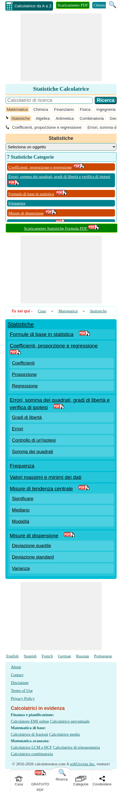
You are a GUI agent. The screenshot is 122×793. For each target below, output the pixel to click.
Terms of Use (22, 690)
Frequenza (16, 203)
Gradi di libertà (27, 417)
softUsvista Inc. (82, 764)
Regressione (25, 385)
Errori (17, 428)
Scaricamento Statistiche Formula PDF (61, 228)
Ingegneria (106, 109)
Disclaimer (20, 683)
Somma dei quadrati (32, 451)
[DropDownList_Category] (61, 147)
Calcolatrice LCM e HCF (31, 747)
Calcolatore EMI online (30, 721)
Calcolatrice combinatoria (32, 754)
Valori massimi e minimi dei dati (45, 477)
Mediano (20, 510)
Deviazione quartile (31, 545)
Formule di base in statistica (31, 194)
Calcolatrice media (64, 734)
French (47, 656)
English (12, 656)
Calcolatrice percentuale (69, 721)
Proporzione (24, 374)
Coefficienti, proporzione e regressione (47, 127)
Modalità (20, 521)
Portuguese (103, 656)
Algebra (43, 118)
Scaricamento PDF (73, 5)
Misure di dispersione (26, 213)
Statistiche (20, 118)
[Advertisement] (61, 47)
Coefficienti (23, 363)
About (16, 667)
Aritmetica (65, 118)
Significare (22, 498)
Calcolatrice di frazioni (29, 734)
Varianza (21, 568)
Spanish (30, 656)
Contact (17, 675)
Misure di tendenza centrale (41, 488)
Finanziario (64, 109)
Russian (82, 656)
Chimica (100, 5)
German (64, 656)
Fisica (85, 109)
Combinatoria (92, 118)
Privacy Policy (23, 698)
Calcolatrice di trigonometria (76, 747)
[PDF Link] (84, 334)
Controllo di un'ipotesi (34, 440)
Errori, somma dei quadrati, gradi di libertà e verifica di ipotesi (59, 176)
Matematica (17, 109)
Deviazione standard (33, 557)
